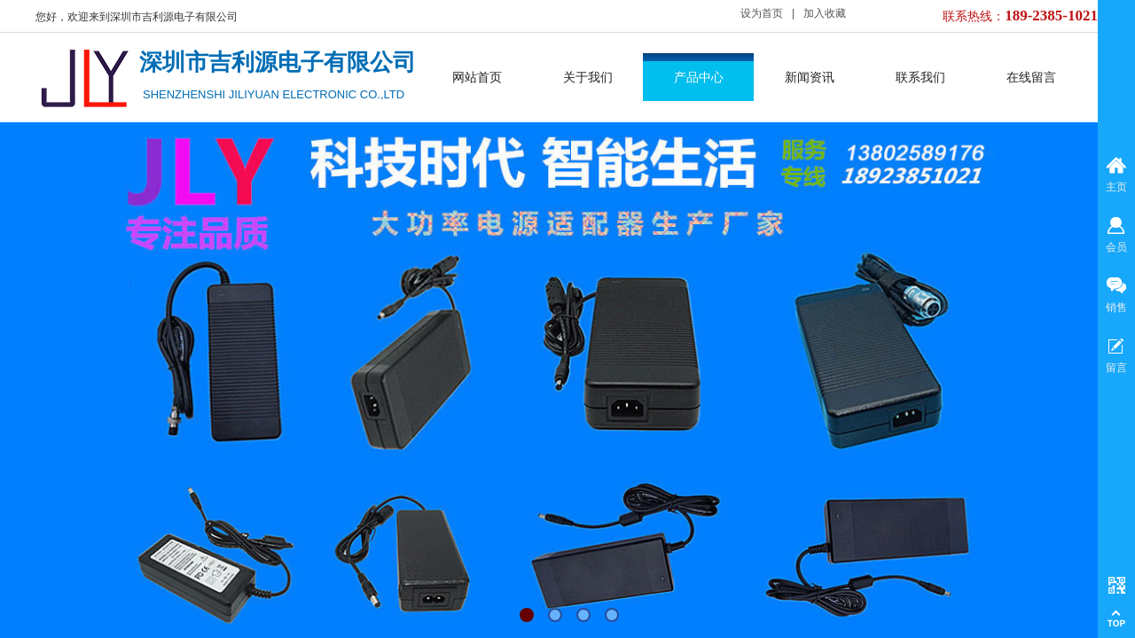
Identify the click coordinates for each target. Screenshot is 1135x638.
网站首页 (477, 77)
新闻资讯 (809, 77)
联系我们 (920, 77)
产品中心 (699, 77)
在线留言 (1031, 77)
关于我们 (588, 77)
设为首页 (761, 13)
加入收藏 (824, 13)
